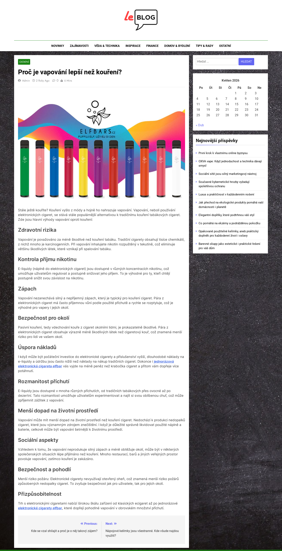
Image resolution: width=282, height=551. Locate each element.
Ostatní (225, 46)
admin (26, 81)
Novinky (57, 46)
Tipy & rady (204, 46)
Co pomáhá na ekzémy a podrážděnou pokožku (229, 223)
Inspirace (133, 46)
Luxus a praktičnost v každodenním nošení (226, 194)
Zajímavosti (79, 46)
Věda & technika (107, 46)
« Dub (200, 125)
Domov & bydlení (177, 46)
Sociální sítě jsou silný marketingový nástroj (228, 174)
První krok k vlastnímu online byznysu (223, 153)
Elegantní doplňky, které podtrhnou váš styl (226, 215)
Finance (152, 46)
